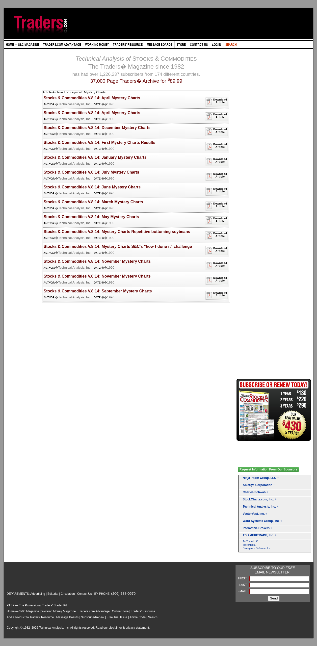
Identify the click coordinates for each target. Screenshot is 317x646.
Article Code (138, 617)
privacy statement (137, 627)
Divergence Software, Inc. (257, 548)
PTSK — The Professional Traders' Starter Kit (37, 605)
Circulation (68, 593)
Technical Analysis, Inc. (259, 506)
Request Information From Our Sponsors (268, 469)
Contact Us (84, 593)
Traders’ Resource (143, 611)
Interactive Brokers (256, 528)
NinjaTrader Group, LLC (259, 478)
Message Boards (67, 617)
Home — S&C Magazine (23, 611)
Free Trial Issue (117, 617)
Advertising (37, 593)
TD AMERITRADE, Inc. (258, 535)
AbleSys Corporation (257, 485)
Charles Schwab (254, 492)
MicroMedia (249, 544)
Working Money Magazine (59, 611)
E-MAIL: (242, 591)
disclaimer (115, 627)
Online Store (120, 611)
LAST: (243, 585)
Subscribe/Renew (92, 617)
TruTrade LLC (250, 541)
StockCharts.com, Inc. (258, 499)
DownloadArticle (216, 101)
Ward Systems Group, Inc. (261, 521)
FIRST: (243, 578)
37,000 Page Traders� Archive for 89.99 (136, 81)
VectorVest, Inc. (254, 514)
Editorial (53, 593)
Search (153, 617)
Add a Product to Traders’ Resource (30, 617)
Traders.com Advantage (94, 611)
